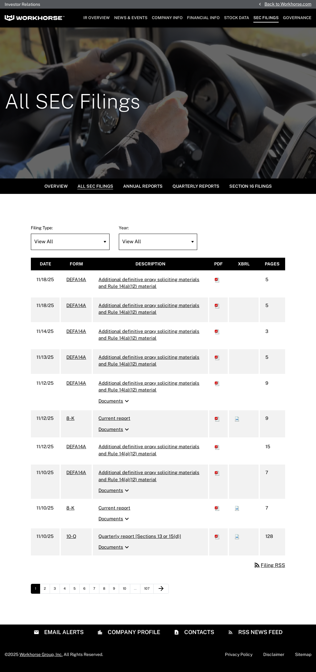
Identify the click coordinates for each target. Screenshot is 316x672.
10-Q (71, 539)
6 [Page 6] (86, 593)
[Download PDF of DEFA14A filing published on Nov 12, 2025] (217, 386)
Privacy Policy (238, 657)
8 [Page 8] (106, 593)
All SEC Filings (95, 189)
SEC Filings (266, 17)
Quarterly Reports (196, 189)
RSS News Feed (260, 635)
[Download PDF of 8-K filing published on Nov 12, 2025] (217, 421)
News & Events (131, 17)
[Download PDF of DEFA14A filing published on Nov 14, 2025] (217, 334)
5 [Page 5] (76, 593)
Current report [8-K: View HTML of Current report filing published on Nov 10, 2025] (114, 511)
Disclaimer (273, 657)
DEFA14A (76, 282)
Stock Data (236, 17)
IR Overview (96, 17)
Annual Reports (143, 189)
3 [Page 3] (56, 593)
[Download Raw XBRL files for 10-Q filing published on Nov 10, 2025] (237, 539)
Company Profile (133, 635)
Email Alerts (63, 635)
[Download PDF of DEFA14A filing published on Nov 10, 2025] (217, 475)
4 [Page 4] (66, 593)
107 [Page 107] (148, 593)
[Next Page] (161, 592)
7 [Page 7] (96, 593)
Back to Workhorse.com (287, 4)
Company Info (167, 17)
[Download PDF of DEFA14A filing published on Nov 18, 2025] (217, 282)
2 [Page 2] (47, 593)
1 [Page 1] (37, 593)
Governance (297, 17)
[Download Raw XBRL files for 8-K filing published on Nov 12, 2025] (237, 421)
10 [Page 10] (126, 593)
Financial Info (203, 17)
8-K (70, 421)
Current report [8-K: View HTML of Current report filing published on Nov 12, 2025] (114, 421)
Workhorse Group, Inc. (41, 657)
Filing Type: (42, 230)
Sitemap (303, 657)
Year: (124, 230)
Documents (114, 404)
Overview (56, 189)
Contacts (198, 635)
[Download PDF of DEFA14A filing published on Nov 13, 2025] (217, 360)
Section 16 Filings (250, 189)
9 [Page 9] (116, 593)
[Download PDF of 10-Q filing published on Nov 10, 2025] (217, 539)
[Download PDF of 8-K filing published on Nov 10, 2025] (217, 511)
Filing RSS (269, 568)
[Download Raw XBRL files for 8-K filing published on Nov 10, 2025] (237, 511)
